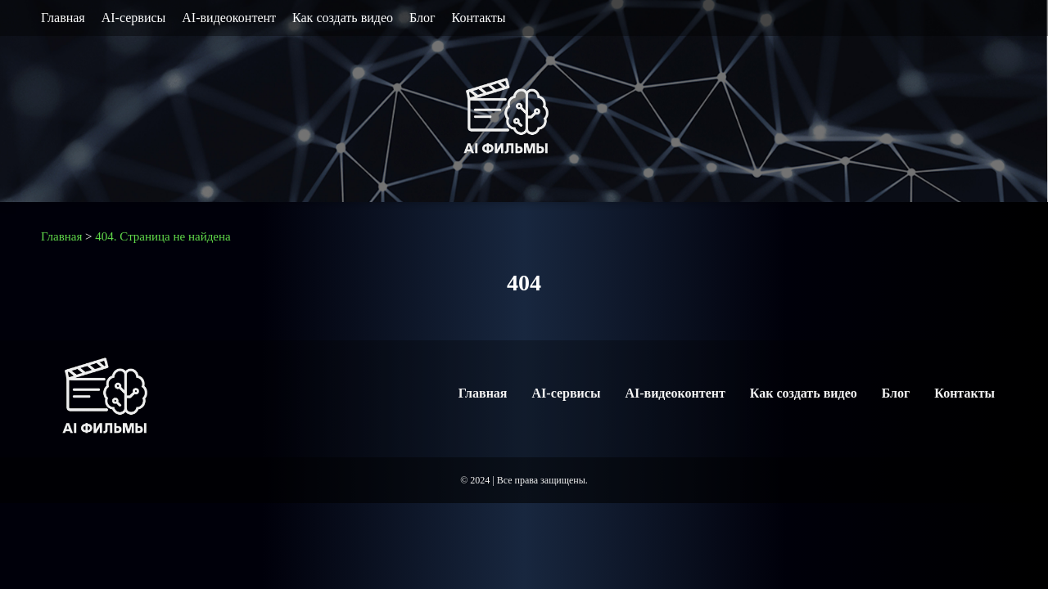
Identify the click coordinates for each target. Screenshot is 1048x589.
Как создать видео (342, 18)
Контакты (479, 18)
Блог (422, 18)
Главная (63, 18)
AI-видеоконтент (229, 18)
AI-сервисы (134, 18)
